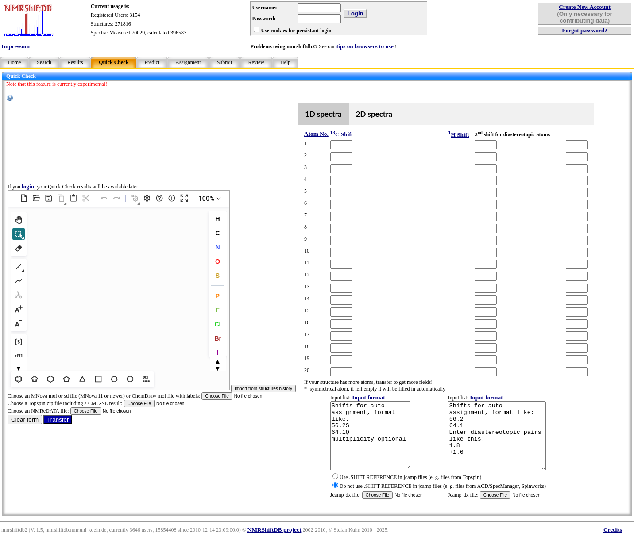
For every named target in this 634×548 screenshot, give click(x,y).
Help (285, 62)
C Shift (341, 134)
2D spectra (374, 114)
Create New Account (585, 7)
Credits (612, 543)
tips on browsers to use (365, 46)
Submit (224, 62)
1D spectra (323, 114)
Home (14, 62)
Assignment (188, 62)
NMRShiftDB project (274, 543)
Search (44, 62)
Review (256, 62)
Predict (151, 62)
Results (75, 62)
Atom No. (316, 133)
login (28, 193)
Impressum (15, 46)
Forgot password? (584, 30)
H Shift (460, 134)
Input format (368, 397)
